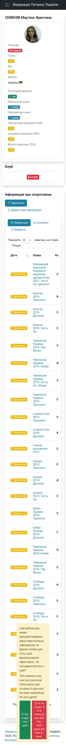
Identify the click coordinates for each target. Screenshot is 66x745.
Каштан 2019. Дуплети (38, 312)
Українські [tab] (19, 222)
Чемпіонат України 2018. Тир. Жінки (40, 567)
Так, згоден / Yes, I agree (25, 720)
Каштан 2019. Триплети (39, 297)
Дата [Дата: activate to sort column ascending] (14, 255)
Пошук (34, 245)
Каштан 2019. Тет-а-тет (40, 328)
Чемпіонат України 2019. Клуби (41, 363)
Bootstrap (53, 735)
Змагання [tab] (16, 203)
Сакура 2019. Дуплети (38, 480)
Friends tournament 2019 (40, 449)
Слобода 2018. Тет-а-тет (40, 617)
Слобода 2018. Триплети (39, 601)
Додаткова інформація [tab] (24, 210)
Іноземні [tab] (40, 222)
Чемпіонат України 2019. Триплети (40, 399)
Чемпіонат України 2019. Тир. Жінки (40, 345)
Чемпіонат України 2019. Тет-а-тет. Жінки (40, 380)
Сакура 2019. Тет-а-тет (40, 496)
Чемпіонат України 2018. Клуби (41, 550)
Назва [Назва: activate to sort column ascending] (37, 255)
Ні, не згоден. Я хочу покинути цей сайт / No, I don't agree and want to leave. (39, 720)
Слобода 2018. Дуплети (38, 585)
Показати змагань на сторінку (34, 240)
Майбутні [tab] (18, 229)
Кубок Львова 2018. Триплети (39, 513)
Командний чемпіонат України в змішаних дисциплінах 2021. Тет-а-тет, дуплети (41, 274)
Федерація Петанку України (35, 4)
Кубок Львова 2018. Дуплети (38, 532)
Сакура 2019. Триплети (39, 464)
